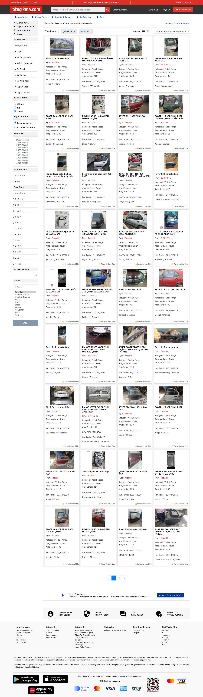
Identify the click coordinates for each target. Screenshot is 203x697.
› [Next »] (124, 578)
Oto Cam (78, 640)
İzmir (25, 302)
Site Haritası (21, 640)
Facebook (165, 630)
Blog (36, 2)
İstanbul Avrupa (25, 294)
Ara (25, 322)
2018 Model (25, 163)
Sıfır (19, 108)
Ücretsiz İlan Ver (183, 9)
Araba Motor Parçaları (83, 630)
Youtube (165, 637)
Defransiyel (79, 645)
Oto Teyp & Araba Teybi (84, 642)
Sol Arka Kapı (84, 17)
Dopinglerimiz (138, 630)
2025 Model (25, 145)
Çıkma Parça (39, 17)
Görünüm (136, 31)
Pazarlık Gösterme (26, 127)
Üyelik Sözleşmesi (23, 633)
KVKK (18, 637)
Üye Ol (166, 9)
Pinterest (165, 640)
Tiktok (164, 642)
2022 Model (25, 152)
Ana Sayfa (21, 17)
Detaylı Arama (120, 9)
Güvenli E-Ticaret (184, 2)
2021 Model (25, 155)
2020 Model (25, 158)
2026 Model (25, 142)
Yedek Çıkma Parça (53, 630)
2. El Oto (49, 633)
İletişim (136, 633)
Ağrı (25, 315)
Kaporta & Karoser (62, 17)
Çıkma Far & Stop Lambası (85, 635)
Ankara (25, 299)
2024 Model (25, 147)
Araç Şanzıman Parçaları (84, 633)
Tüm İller (25, 292)
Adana (25, 307)
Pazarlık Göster (24, 123)
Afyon (25, 312)
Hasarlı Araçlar (51, 635)
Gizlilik (19, 635)
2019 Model (25, 160)
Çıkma (20, 104)
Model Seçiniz (25, 140)
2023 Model (25, 150)
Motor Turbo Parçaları (83, 647)
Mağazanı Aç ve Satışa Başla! (115, 630)
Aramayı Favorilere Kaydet (177, 23)
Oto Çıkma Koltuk (81, 637)
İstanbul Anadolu (25, 297)
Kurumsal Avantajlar (20, 2)
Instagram (166, 635)
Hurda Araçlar (51, 637)
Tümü (20, 112)
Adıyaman (25, 310)
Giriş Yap (153, 9)
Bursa (25, 305)
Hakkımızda (21, 642)
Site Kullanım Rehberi (24, 630)
